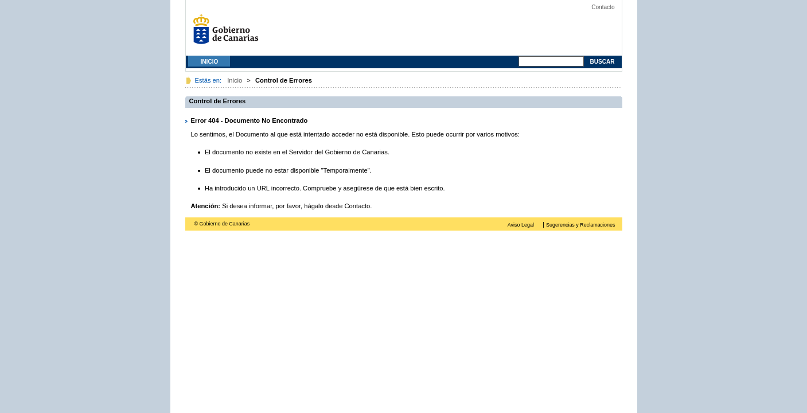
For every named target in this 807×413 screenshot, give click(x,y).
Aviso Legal (521, 225)
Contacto (602, 7)
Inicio (210, 62)
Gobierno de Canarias (229, 33)
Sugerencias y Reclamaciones (580, 225)
